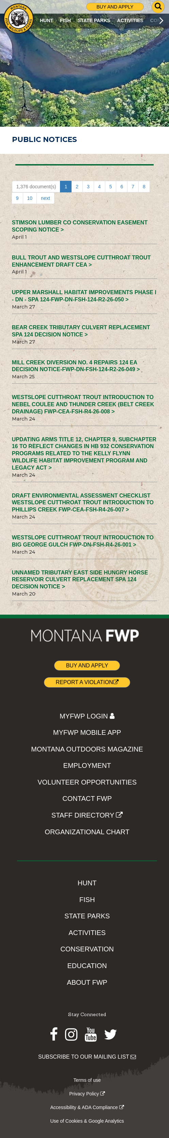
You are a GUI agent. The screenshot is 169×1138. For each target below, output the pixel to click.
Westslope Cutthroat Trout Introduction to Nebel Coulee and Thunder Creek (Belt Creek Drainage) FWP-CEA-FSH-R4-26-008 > (83, 404)
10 (30, 198)
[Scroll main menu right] (161, 20)
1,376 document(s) (36, 186)
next (45, 198)
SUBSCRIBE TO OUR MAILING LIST (87, 1057)
